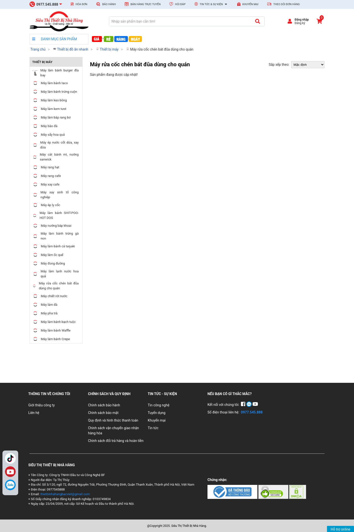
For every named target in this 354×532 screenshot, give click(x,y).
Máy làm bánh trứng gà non (55, 236)
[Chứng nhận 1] (232, 491)
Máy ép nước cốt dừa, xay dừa (55, 145)
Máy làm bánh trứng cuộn (54, 92)
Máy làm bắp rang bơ (51, 117)
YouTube (10, 471)
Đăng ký (300, 23)
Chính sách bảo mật (103, 413)
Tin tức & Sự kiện (211, 4)
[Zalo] (10, 484)
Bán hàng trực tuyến (143, 4)
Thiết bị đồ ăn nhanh (70, 49)
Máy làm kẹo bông (49, 100)
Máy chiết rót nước (49, 296)
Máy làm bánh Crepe (51, 339)
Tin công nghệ (158, 405)
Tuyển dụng (156, 413)
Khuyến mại (247, 4)
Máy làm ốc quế (47, 255)
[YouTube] (255, 405)
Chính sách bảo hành (104, 405)
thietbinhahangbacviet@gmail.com (65, 494)
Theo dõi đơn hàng (283, 4)
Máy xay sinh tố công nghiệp (55, 194)
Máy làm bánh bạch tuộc (54, 322)
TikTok (10, 458)
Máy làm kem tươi (49, 109)
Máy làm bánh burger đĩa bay (55, 72)
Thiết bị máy (107, 49)
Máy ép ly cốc (46, 205)
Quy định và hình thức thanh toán (113, 420)
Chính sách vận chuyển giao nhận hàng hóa (113, 430)
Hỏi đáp (177, 4)
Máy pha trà (45, 313)
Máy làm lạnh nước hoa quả (55, 273)
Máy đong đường (48, 263)
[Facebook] (243, 405)
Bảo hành (106, 4)
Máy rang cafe (46, 176)
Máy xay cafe (45, 184)
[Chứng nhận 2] (273, 491)
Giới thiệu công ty (41, 405)
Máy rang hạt (45, 167)
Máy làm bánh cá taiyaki (53, 246)
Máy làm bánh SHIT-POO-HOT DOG (55, 215)
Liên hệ (33, 413)
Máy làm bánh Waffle (51, 330)
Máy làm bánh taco (50, 83)
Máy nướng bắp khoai (51, 226)
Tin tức (153, 428)
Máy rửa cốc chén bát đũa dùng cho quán (159, 49)
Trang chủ (37, 49)
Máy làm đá (44, 305)
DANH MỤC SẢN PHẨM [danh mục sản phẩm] (54, 39)
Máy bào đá (45, 126)
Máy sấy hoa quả (48, 135)
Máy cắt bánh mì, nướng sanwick (55, 157)
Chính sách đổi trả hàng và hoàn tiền (116, 441)
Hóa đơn (79, 4)
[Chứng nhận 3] (297, 491)
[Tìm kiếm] (257, 21)
